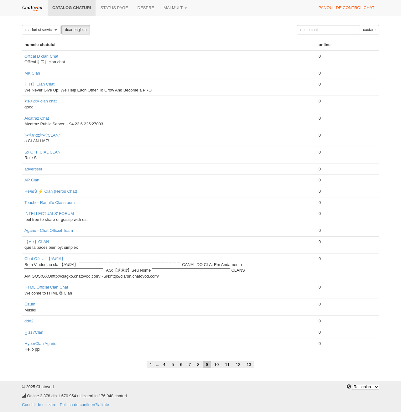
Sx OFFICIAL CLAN (42, 152)
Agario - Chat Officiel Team (48, 230)
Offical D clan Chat (41, 56)
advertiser (33, 169)
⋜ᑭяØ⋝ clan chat (40, 101)
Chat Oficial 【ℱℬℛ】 (44, 258)
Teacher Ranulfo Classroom (49, 202)
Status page (114, 7)
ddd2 (29, 321)
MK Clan (32, 73)
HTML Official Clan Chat (46, 287)
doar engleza (75, 30)
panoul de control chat (346, 7)
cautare (369, 30)
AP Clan (31, 180)
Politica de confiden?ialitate (84, 404)
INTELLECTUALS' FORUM (49, 213)
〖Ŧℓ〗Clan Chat (39, 84)
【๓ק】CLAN (36, 241)
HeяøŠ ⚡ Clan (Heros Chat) (50, 191)
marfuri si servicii (41, 30)
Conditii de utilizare (39, 404)
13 (249, 364)
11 (227, 364)
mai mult (175, 7)
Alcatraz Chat (36, 118)
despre (146, 7)
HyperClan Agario (40, 343)
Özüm (29, 304)
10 (216, 364)
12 (238, 364)
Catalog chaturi (71, 7)
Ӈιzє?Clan (33, 332)
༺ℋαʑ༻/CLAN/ (42, 135)
